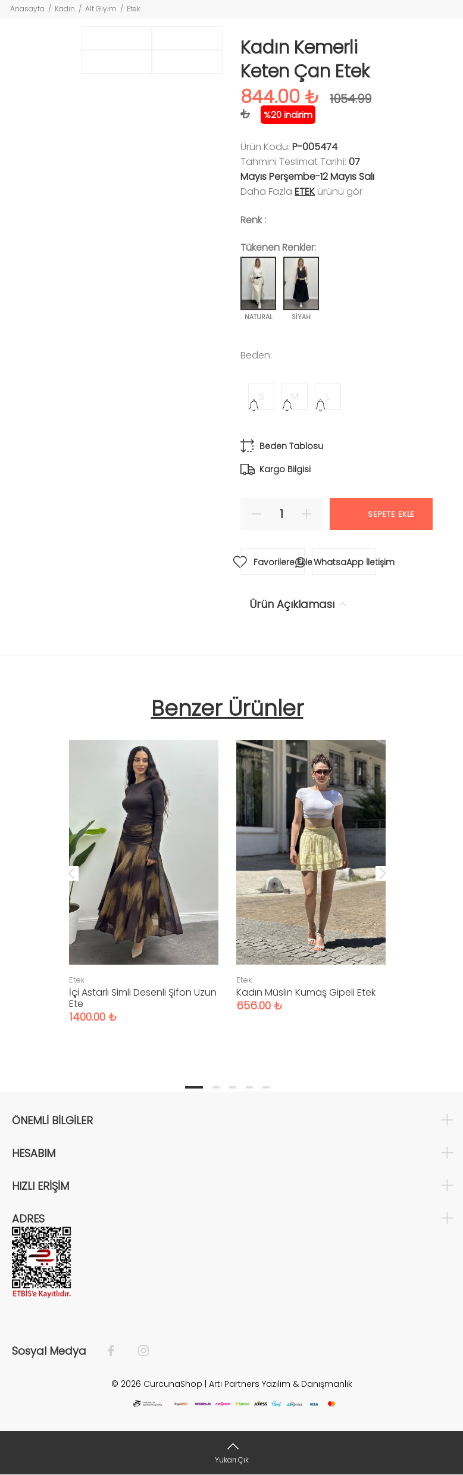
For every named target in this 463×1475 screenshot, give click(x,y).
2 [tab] (216, 1087)
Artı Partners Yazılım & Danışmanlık (280, 1384)
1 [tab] (194, 1087)
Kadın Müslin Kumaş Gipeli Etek (306, 992)
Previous (71, 873)
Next (382, 873)
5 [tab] (266, 1087)
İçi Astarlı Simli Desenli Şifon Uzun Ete (143, 998)
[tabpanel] (143, 869)
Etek (133, 9)
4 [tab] (249, 1087)
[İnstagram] (137, 1351)
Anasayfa (27, 9)
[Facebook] (117, 1351)
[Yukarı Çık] (231, 1452)
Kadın (65, 9)
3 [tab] (232, 1087)
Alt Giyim (101, 9)
